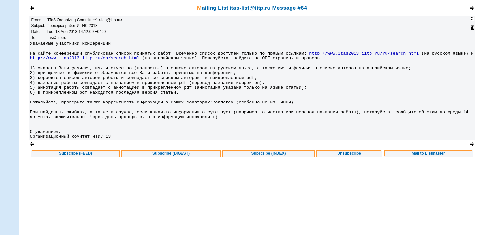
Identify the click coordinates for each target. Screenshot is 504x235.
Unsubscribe (349, 173)
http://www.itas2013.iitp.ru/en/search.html (84, 62)
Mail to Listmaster (428, 173)
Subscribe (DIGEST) (171, 173)
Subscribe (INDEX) (268, 173)
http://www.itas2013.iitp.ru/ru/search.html (364, 56)
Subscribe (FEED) (75, 173)
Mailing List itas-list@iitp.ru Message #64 (252, 8)
